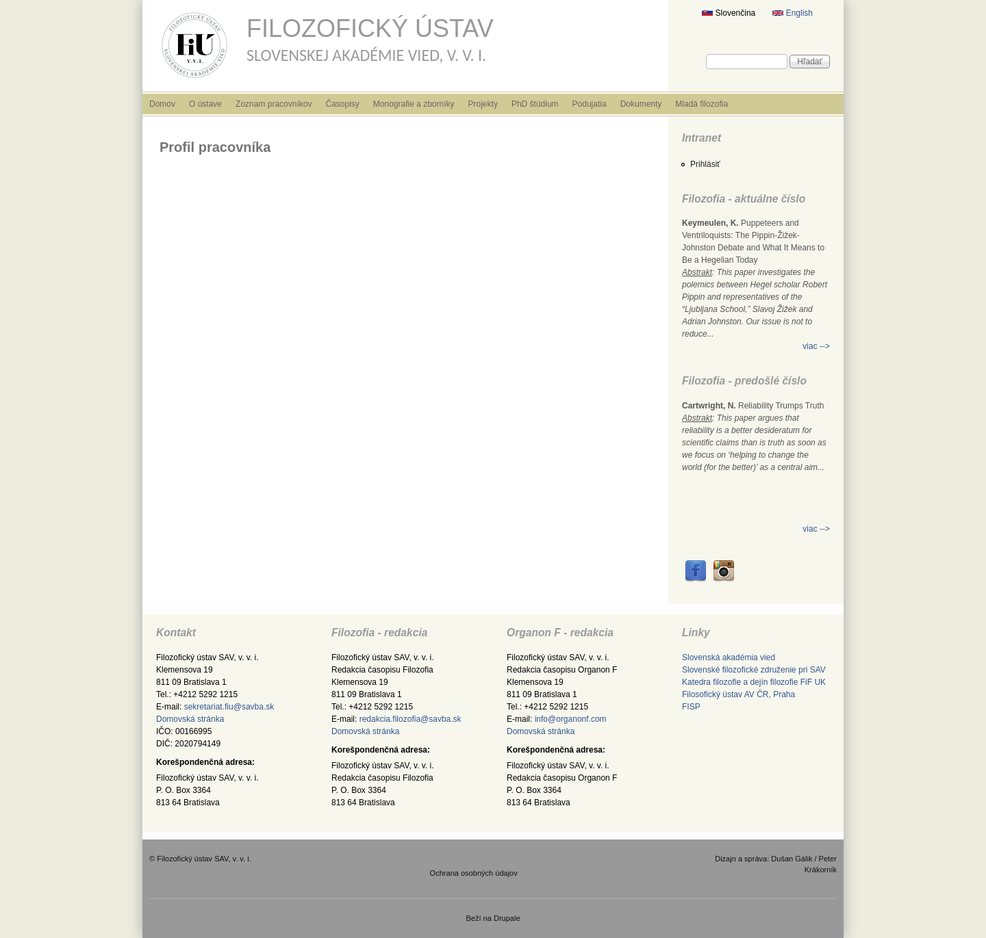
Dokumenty (641, 104)
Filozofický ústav (370, 28)
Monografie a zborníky (414, 104)
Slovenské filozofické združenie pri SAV (754, 670)
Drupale (507, 918)
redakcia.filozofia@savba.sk (410, 719)
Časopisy (342, 104)
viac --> (816, 346)
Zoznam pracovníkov (274, 104)
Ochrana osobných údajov (474, 873)
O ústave (205, 104)
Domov (162, 104)
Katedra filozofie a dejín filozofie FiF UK (754, 682)
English (792, 13)
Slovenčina (728, 13)
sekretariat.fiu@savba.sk (229, 707)
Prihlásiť (705, 164)
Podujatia (589, 104)
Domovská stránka (190, 719)
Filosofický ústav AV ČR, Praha (738, 694)
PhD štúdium (535, 104)
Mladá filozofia (701, 104)
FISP (691, 707)
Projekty (483, 104)
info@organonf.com (571, 719)
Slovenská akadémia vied (728, 657)
